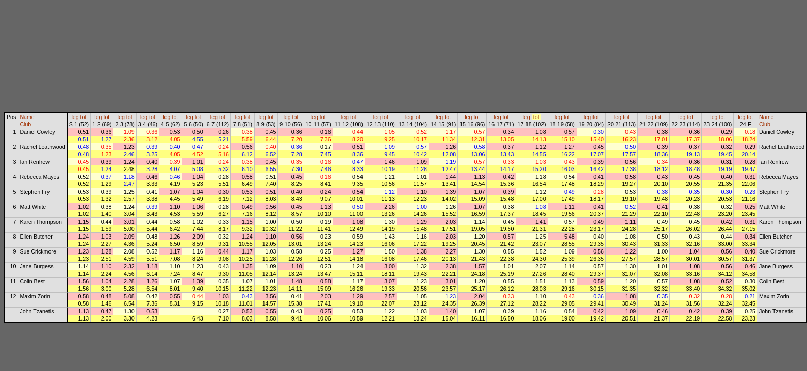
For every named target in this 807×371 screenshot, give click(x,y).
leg (74, 117)
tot (83, 117)
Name (27, 117)
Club (25, 124)
